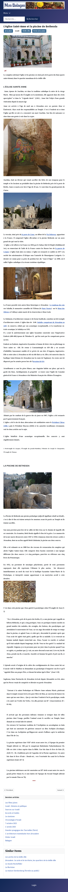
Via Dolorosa (51, 234)
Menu (5, 13)
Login (34, 885)
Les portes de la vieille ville (15, 857)
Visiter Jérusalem (39, 31)
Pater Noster (46, 308)
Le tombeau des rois (57, 305)
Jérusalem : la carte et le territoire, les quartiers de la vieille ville (30, 860)
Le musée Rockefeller (13, 864)
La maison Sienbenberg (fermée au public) (22, 871)
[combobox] (14, 19)
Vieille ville (26, 31)
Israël (17, 31)
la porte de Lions (27, 234)
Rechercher (32, 19)
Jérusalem (8, 31)
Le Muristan (10, 867)
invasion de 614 (38, 361)
